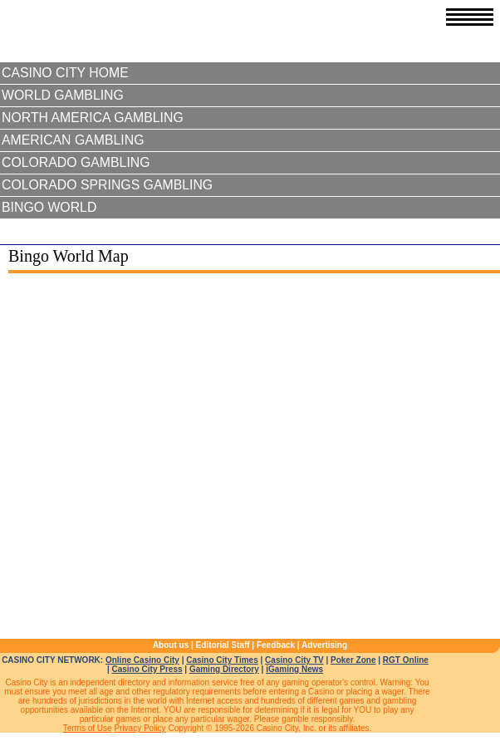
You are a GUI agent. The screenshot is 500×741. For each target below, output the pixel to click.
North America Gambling (93, 117)
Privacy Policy (139, 728)
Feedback (276, 645)
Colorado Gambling (76, 162)
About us (171, 645)
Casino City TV (294, 660)
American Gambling (73, 140)
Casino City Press (146, 669)
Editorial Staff (223, 645)
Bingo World (49, 207)
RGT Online (406, 660)
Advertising (324, 645)
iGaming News (294, 669)
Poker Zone (353, 660)
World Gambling (63, 95)
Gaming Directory (224, 669)
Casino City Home (65, 73)
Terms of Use (87, 728)
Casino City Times (222, 660)
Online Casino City (142, 660)
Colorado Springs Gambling (107, 185)
